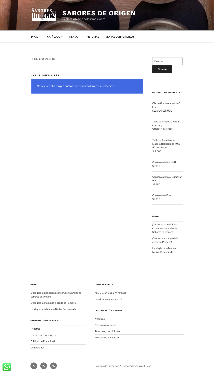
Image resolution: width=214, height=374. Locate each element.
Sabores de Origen (99, 13)
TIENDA (75, 36)
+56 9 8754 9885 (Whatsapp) (111, 292)
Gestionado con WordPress (136, 365)
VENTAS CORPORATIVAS (120, 36)
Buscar (162, 69)
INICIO (36, 36)
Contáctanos (37, 347)
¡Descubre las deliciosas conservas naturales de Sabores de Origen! (165, 228)
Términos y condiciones (43, 335)
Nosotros (35, 328)
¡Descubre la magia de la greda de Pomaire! (53, 302)
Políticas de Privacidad (42, 341)
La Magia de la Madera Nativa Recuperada (53, 309)
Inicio (34, 58)
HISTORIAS (92, 36)
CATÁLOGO (55, 36)
